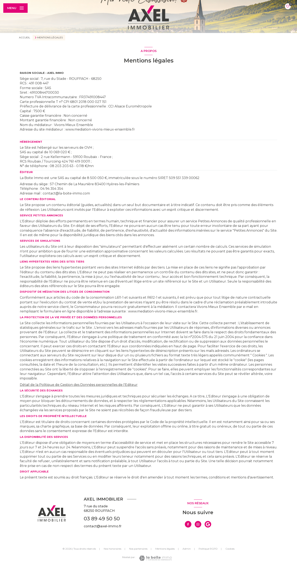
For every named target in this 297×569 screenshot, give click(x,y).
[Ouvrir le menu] (15, 8)
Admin (187, 548)
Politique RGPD (208, 548)
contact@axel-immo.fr (102, 526)
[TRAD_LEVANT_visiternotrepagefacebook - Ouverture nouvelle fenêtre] (188, 524)
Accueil (24, 37)
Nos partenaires (138, 548)
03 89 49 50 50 (102, 519)
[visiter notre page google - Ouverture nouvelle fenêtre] (208, 524)
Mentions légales (165, 548)
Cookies (230, 548)
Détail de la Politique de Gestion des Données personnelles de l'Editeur (79, 385)
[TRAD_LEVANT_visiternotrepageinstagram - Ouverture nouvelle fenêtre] (198, 524)
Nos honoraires (112, 548)
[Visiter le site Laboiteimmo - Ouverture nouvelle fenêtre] (155, 558)
